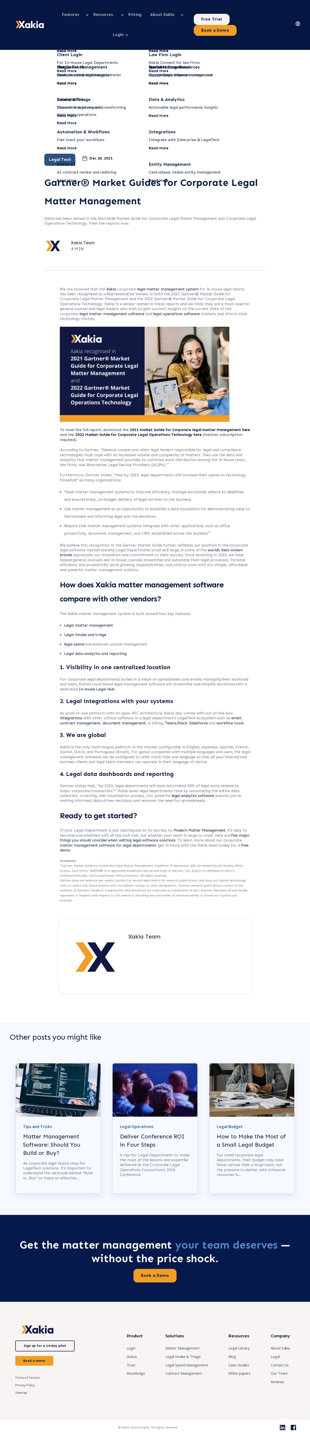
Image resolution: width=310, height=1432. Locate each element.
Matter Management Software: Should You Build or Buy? (51, 1138)
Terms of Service (27, 1371)
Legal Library (236, 1341)
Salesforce (198, 702)
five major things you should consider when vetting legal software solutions (155, 817)
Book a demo (34, 1354)
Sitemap (21, 1386)
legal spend (74, 623)
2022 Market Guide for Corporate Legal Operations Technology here (139, 414)
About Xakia (279, 1341)
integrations (71, 697)
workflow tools (230, 702)
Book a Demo (265, 14)
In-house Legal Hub (96, 668)
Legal (274, 1350)
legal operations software (176, 293)
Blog (228, 1350)
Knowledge (126, 1367)
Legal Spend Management (180, 1359)
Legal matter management (88, 604)
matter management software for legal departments (108, 824)
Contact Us (278, 1359)
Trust (121, 1359)
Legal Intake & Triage (175, 1350)
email (236, 697)
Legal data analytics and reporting (95, 633)
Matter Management (175, 1341)
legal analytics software (192, 775)
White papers (236, 1367)
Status (122, 1350)
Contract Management (176, 1367)
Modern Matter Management (200, 809)
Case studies (235, 1359)
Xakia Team (83, 222)
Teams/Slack (176, 702)
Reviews (276, 1376)
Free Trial (221, 14)
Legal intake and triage (85, 614)
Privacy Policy (25, 1379)
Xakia (111, 268)
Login (121, 1341)
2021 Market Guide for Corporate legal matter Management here (190, 409)
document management (124, 702)
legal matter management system (168, 268)
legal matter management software (111, 293)
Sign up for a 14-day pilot (45, 1339)
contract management (80, 702)
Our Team (278, 1367)
